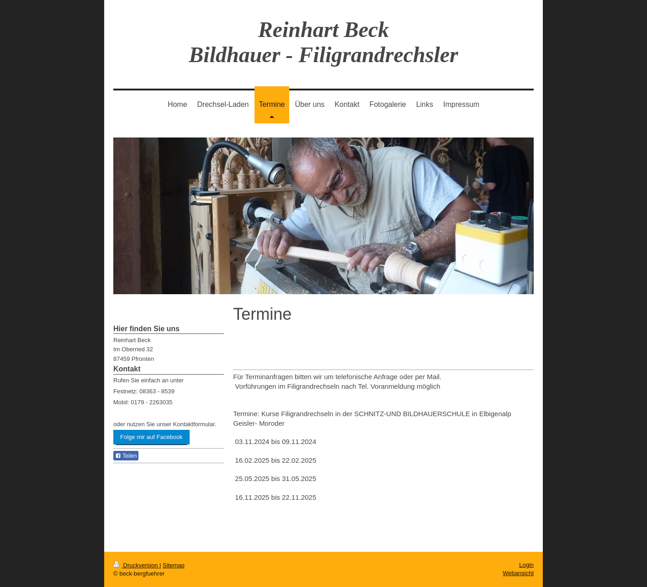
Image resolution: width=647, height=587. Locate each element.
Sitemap (174, 565)
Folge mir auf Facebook (151, 437)
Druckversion (136, 565)
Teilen (126, 456)
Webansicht (518, 573)
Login (526, 564)
